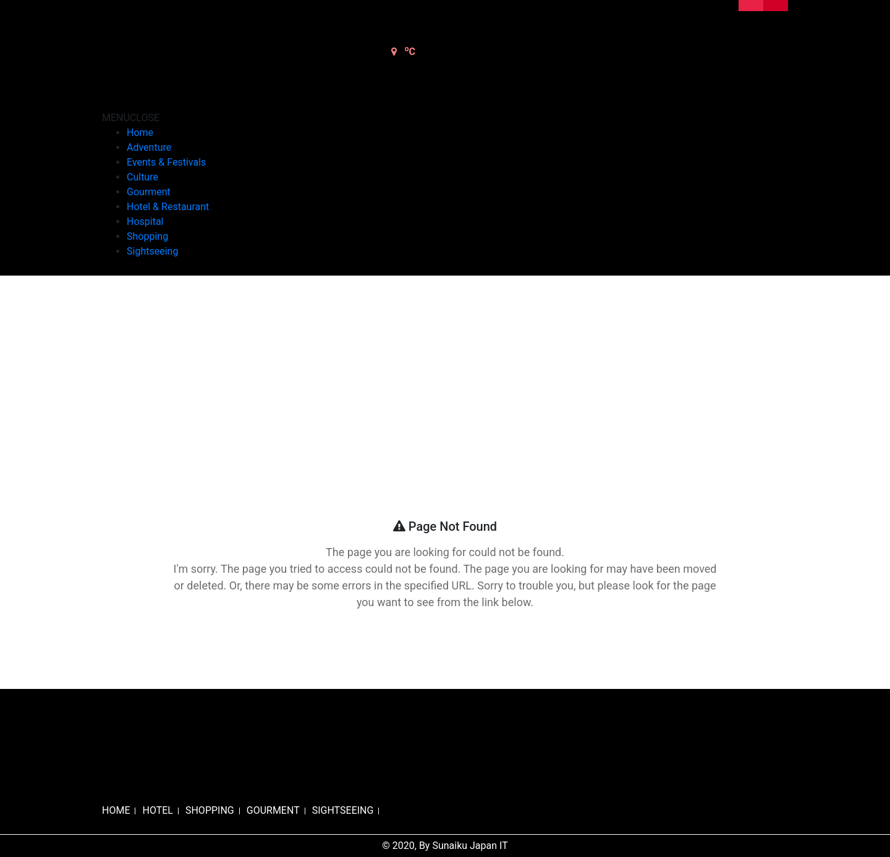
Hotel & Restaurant (168, 207)
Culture (142, 177)
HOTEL (157, 810)
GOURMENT (273, 810)
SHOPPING (209, 810)
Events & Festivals (166, 162)
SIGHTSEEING (343, 810)
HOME (116, 810)
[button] (130, 118)
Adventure (149, 147)
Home (140, 132)
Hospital (145, 221)
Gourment (149, 192)
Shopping (147, 236)
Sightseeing (152, 251)
